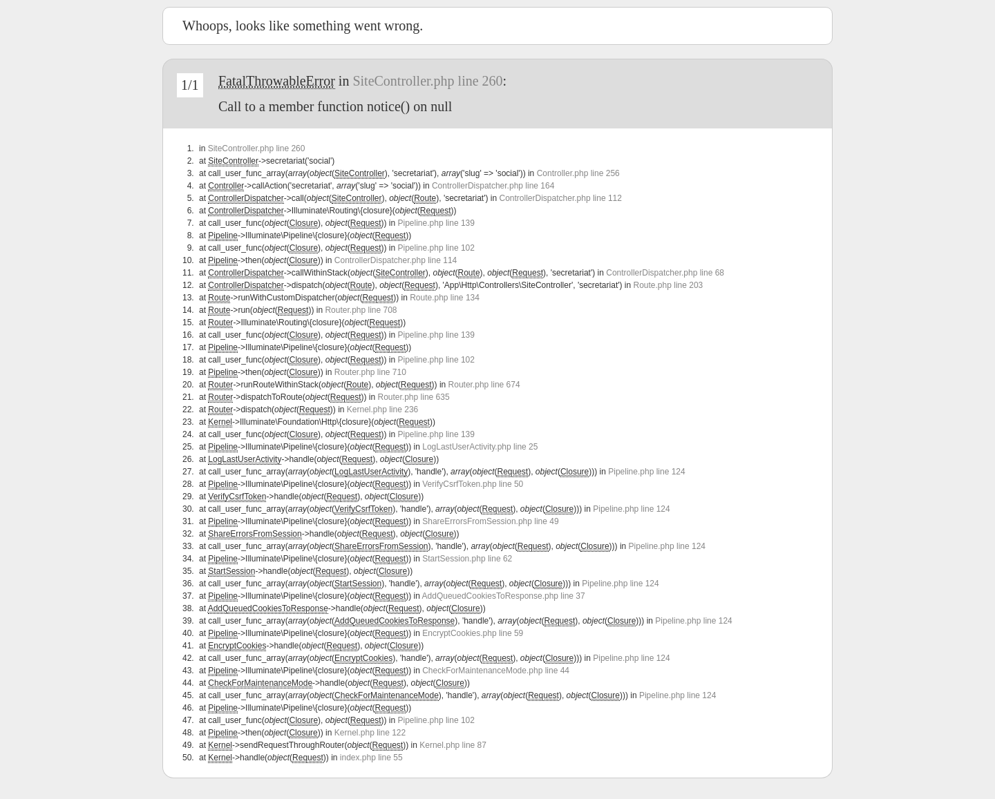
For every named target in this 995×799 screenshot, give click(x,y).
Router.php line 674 (484, 384)
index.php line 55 (371, 757)
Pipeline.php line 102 (436, 248)
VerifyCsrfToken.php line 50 (472, 484)
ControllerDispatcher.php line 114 (395, 260)
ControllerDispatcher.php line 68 (665, 273)
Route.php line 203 (668, 285)
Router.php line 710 (370, 372)
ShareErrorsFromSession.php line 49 (490, 521)
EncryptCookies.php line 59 (472, 633)
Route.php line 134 (445, 297)
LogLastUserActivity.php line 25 (480, 447)
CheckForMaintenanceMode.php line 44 (495, 670)
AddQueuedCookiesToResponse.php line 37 (503, 596)
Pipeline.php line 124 (646, 471)
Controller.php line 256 (578, 173)
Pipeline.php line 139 (436, 223)
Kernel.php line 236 (382, 409)
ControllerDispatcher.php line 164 (493, 186)
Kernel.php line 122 (370, 733)
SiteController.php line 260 (427, 80)
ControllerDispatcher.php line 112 (561, 198)
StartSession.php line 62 (467, 559)
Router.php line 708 (361, 310)
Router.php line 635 (414, 397)
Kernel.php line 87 (452, 745)
